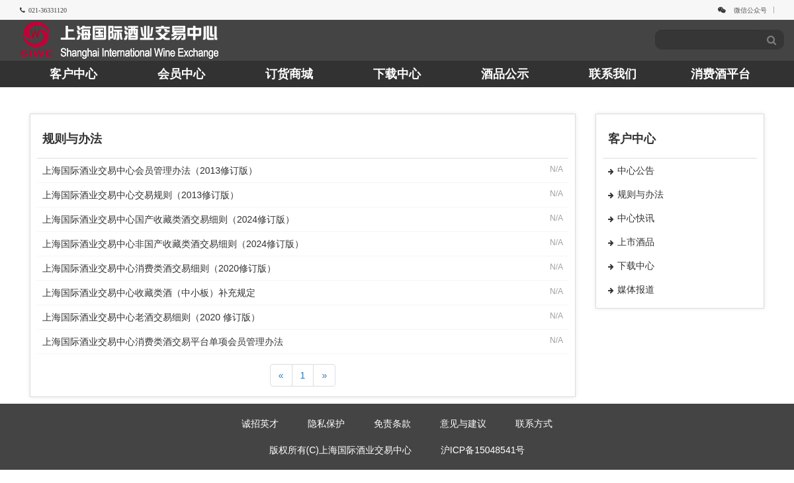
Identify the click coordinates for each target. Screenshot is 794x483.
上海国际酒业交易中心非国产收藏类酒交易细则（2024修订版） (173, 244)
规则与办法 (636, 194)
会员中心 (181, 74)
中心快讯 (631, 218)
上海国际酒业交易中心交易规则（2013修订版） (140, 195)
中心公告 (631, 170)
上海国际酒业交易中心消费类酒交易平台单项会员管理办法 (162, 341)
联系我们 (613, 74)
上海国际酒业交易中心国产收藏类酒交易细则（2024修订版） (168, 219)
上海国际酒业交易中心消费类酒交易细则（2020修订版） (159, 268)
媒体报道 (631, 289)
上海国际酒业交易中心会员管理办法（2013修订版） (149, 170)
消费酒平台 (720, 74)
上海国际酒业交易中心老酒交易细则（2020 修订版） (151, 317)
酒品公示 (505, 74)
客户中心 (73, 74)
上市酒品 (631, 242)
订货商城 (289, 74)
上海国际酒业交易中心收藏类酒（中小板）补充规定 (148, 292)
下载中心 (397, 74)
